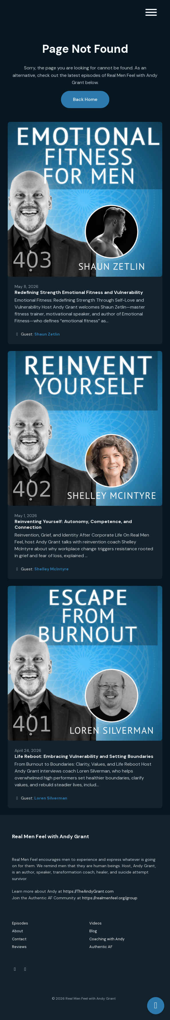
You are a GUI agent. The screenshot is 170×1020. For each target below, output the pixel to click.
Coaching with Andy (106, 939)
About (17, 931)
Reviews (19, 946)
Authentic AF (100, 946)
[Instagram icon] (25, 969)
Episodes (20, 923)
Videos (95, 923)
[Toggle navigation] (151, 13)
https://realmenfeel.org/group (109, 897)
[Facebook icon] (15, 969)
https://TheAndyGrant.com (88, 891)
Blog (93, 931)
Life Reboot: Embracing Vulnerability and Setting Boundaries (84, 756)
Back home (85, 99)
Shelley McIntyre (51, 569)
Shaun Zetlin (47, 334)
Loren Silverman (50, 798)
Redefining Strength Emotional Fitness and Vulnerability (79, 292)
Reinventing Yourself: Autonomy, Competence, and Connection (73, 524)
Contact (19, 939)
